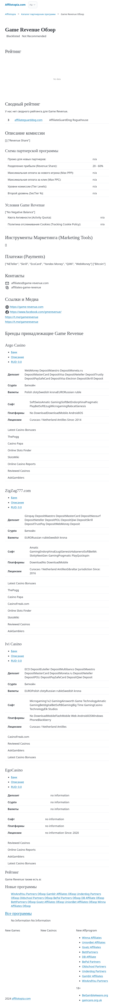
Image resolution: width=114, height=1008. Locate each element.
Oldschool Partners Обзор (36, 898)
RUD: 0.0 (16, 362)
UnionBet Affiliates (93, 942)
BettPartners (90, 952)
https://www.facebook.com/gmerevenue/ (35, 312)
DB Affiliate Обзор (92, 898)
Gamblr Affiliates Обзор (61, 894)
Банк (14, 352)
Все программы (18, 913)
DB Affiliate (89, 957)
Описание (17, 357)
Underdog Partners (94, 971)
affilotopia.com (21, 998)
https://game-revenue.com (26, 307)
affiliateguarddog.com (28, 120)
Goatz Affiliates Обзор (50, 902)
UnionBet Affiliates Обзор (81, 902)
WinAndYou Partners (95, 981)
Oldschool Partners (94, 966)
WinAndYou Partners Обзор (28, 894)
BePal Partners (91, 961)
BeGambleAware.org (95, 995)
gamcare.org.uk (92, 1000)
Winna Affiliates (92, 937)
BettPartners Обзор (23, 902)
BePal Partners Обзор (67, 898)
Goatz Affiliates (91, 947)
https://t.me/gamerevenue (21, 317)
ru (31, 4)
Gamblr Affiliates (92, 976)
